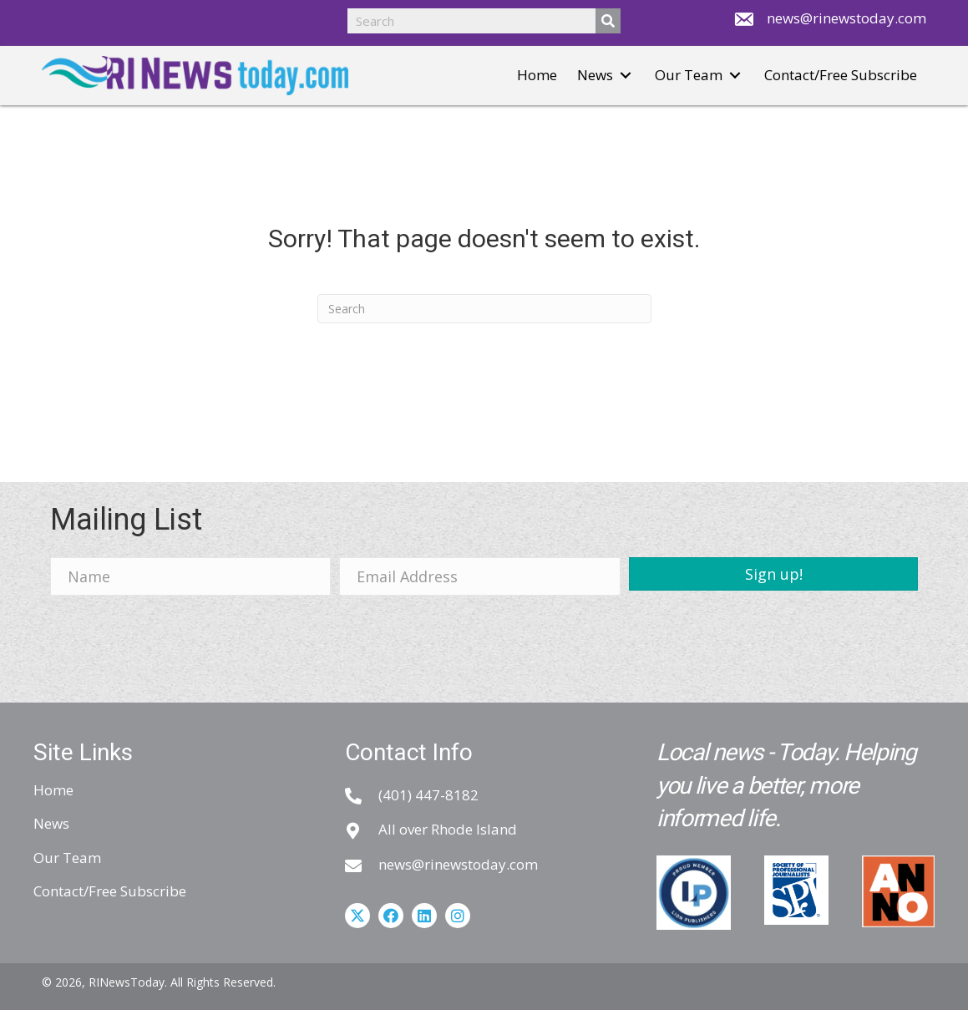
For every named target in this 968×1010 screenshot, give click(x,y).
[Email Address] (480, 576)
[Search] (484, 308)
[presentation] (177, 640)
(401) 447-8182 (428, 794)
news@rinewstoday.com (846, 18)
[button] (625, 75)
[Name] (191, 576)
